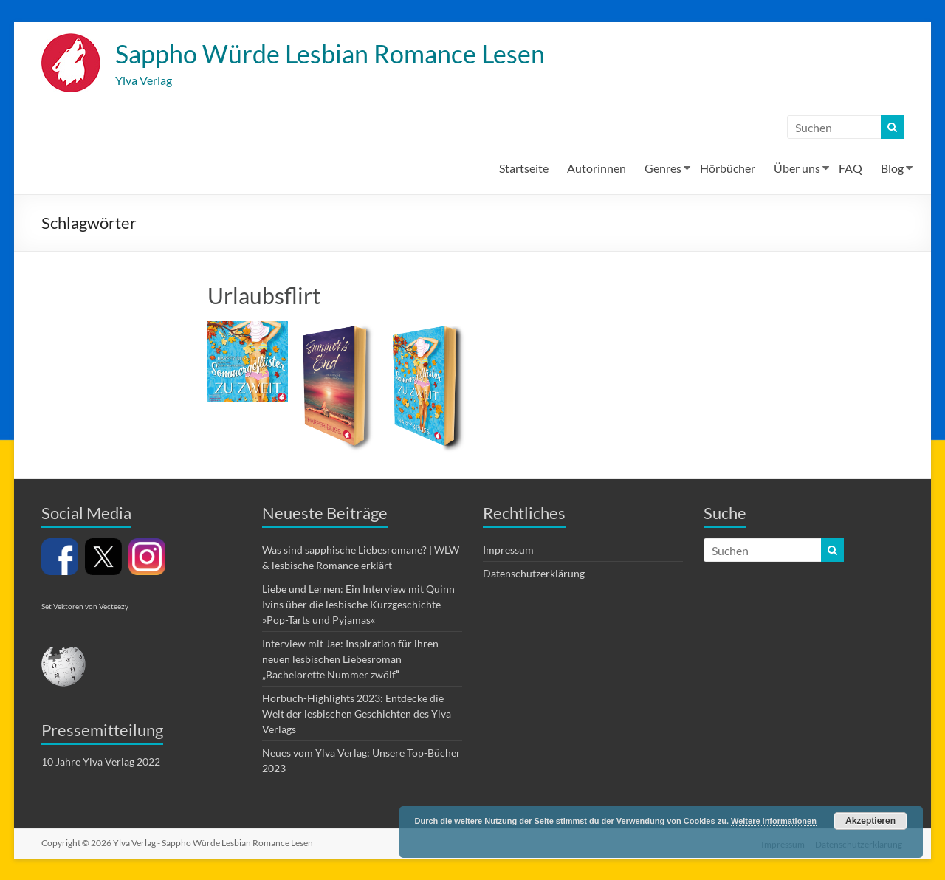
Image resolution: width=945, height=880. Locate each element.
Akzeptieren (870, 821)
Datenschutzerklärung (534, 574)
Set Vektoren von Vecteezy (84, 606)
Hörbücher (727, 169)
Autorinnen (596, 169)
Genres (663, 169)
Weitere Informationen (774, 821)
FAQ (850, 169)
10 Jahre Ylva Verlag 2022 (100, 762)
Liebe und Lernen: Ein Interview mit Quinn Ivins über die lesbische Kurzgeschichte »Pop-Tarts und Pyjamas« (358, 605)
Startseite (524, 169)
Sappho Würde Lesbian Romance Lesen (342, 54)
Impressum (508, 550)
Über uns (797, 169)
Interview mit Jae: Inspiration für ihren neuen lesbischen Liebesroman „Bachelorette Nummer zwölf (350, 659)
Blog (892, 169)
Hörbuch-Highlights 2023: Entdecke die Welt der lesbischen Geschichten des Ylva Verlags (356, 714)
